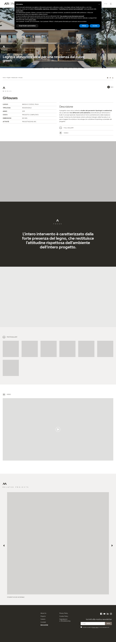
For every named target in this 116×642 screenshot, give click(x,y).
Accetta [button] (95, 25)
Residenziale (14, 77)
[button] (111, 4)
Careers (43, 619)
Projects (43, 616)
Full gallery (69, 128)
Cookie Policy (63, 616)
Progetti (8, 77)
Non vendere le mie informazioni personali (72, 16)
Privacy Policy (63, 613)
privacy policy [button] (32, 19)
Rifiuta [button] (84, 25)
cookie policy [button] (19, 10)
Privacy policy (95, 627)
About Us (43, 613)
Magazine (44, 625)
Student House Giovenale (15, 597)
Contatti (43, 622)
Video (66, 133)
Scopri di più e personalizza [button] (27, 25)
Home (4, 77)
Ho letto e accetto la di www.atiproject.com (95, 627)
